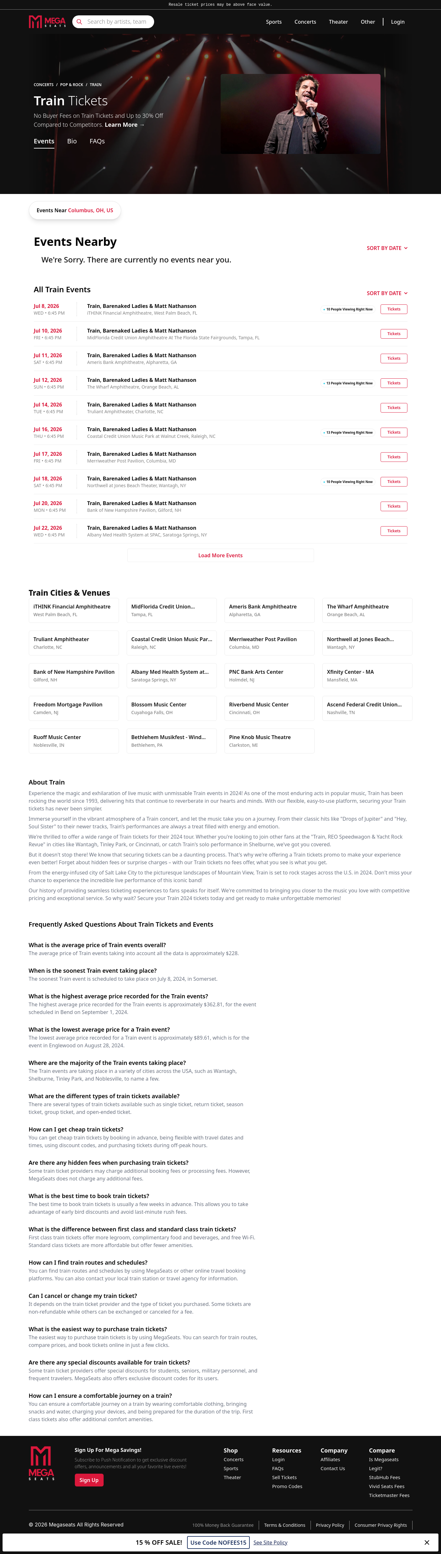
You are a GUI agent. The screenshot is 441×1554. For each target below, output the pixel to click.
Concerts (305, 21)
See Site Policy (270, 1542)
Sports (274, 21)
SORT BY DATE (387, 248)
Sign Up (89, 1480)
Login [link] (398, 21)
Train (96, 84)
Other (368, 21)
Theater (338, 21)
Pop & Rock (71, 84)
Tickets (393, 309)
